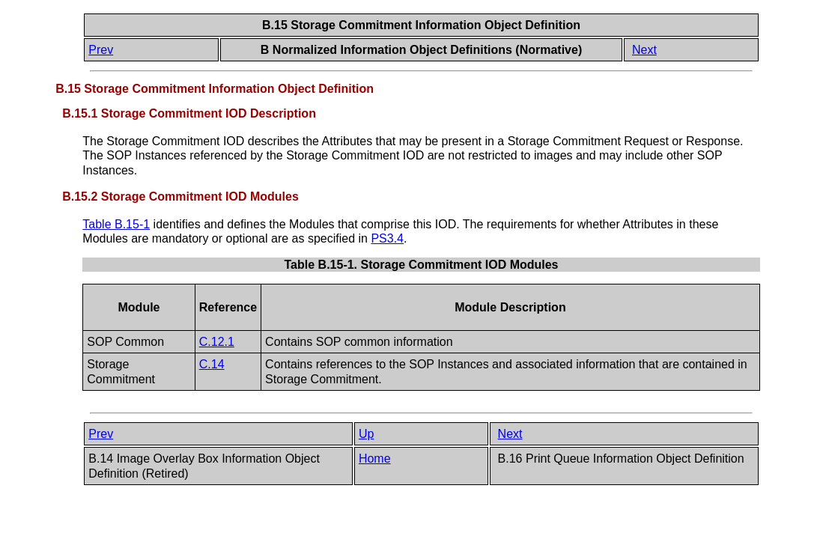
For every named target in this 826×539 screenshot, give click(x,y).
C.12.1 (216, 341)
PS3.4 (387, 238)
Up (366, 433)
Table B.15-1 (116, 224)
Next (644, 49)
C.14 (212, 364)
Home (375, 458)
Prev (100, 49)
